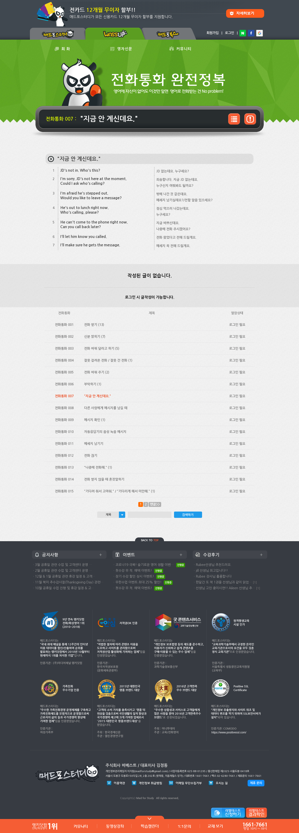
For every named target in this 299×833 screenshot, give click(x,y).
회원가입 (212, 33)
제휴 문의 (256, 782)
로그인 (229, 33)
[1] (255, 582)
